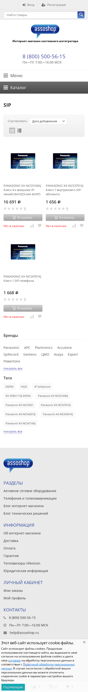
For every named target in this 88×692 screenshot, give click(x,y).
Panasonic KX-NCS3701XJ (56, 405)
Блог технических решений (26, 513)
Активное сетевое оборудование (30, 491)
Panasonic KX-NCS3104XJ (53, 396)
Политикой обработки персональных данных (38, 666)
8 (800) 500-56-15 (44, 56)
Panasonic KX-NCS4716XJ (20, 423)
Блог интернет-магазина (24, 506)
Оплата (9, 548)
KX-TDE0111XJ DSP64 (18, 396)
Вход (28, 5)
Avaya (58, 354)
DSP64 (9, 386)
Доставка (11, 540)
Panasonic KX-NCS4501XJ (58, 414)
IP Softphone (42, 386)
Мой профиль (15, 598)
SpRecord (11, 354)
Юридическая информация (26, 571)
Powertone (12, 361)
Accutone (64, 347)
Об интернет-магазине (22, 533)
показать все (13, 368)
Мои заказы (13, 590)
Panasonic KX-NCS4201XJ (20, 414)
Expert (73, 354)
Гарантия (11, 555)
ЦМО (45, 354)
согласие (14, 660)
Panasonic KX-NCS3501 (19, 405)
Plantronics (44, 347)
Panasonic (11, 347)
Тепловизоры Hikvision (22, 563)
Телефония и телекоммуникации (30, 498)
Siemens (30, 354)
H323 (24, 386)
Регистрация (54, 5)
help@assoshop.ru (24, 632)
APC (27, 347)
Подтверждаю (13, 687)
